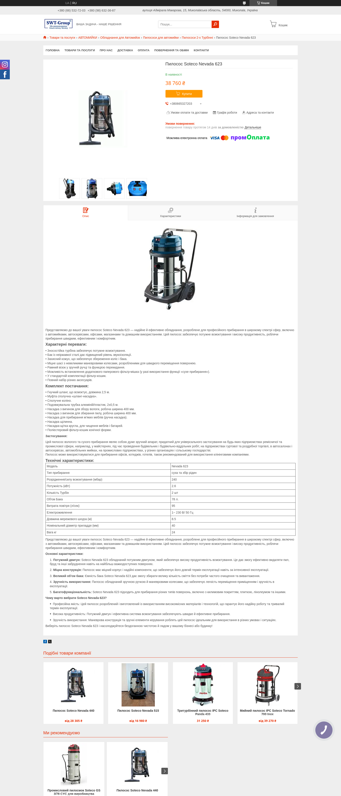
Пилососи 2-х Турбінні (197, 37)
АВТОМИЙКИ (87, 37)
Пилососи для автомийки (161, 37)
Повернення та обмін (171, 50)
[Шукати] (215, 24)
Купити (187, 94)
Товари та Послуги (79, 50)
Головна (53, 50)
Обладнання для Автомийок (120, 37)
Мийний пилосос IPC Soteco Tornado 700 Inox (267, 712)
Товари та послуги (62, 37)
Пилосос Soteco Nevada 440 (73, 710)
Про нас (106, 50)
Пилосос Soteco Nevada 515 (138, 710)
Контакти (201, 50)
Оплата (144, 50)
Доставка (125, 50)
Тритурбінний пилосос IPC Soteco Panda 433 (202, 712)
